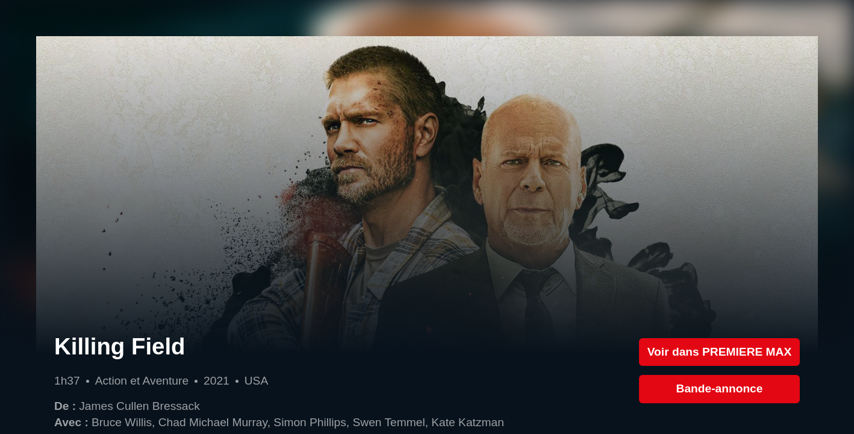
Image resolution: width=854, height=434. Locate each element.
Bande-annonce (719, 388)
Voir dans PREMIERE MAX (719, 351)
